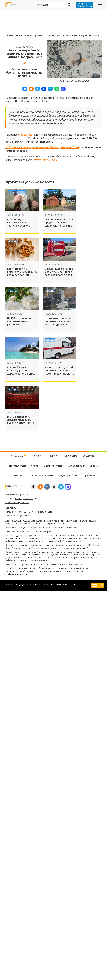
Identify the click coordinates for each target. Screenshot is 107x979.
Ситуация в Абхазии (41, 475)
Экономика (71, 455)
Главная (9, 35)
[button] (24, 89)
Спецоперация (76, 465)
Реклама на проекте (16, 494)
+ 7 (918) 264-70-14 (24, 498)
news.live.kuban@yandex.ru (17, 515)
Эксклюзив (19, 456)
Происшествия (53, 35)
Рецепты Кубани (67, 475)
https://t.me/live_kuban (46, 160)
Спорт (34, 465)
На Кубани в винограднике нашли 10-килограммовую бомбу (42, 147)
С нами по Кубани (53, 465)
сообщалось (25, 134)
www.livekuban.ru (64, 545)
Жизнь (12, 241)
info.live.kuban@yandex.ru (17, 502)
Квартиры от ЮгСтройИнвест (85, 4)
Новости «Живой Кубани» (29, 35)
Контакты (37, 455)
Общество (52, 192)
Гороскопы (88, 475)
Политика (53, 455)
